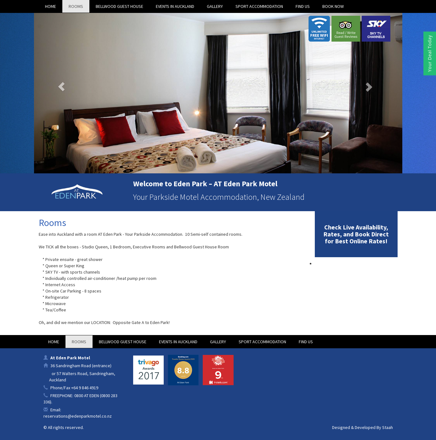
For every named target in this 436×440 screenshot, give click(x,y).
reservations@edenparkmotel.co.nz (77, 416)
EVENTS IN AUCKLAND (175, 6)
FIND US (303, 6)
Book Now (333, 6)
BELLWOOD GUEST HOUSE (119, 6)
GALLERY (215, 6)
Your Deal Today (430, 53)
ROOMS (76, 6)
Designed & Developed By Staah (362, 427)
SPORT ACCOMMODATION (259, 6)
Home (50, 6)
